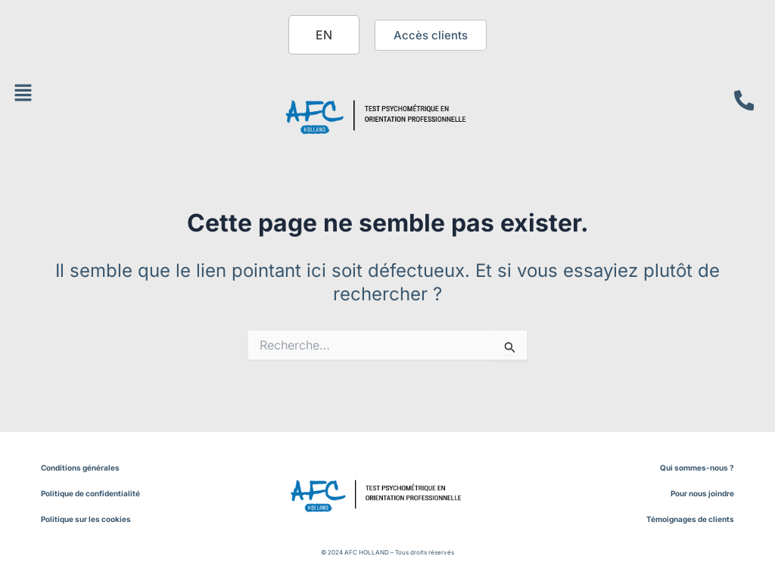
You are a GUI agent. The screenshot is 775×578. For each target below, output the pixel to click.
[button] (23, 93)
